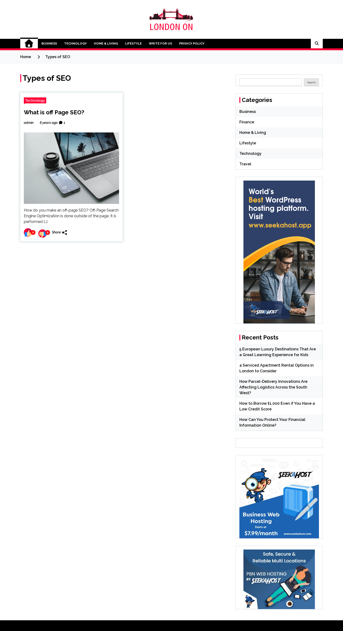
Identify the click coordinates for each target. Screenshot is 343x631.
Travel (245, 164)
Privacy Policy (191, 43)
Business (49, 43)
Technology (75, 43)
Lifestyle (133, 43)
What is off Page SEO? (54, 112)
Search (311, 82)
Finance (246, 122)
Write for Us (160, 43)
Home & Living (106, 43)
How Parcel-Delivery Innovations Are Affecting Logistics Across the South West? (273, 387)
